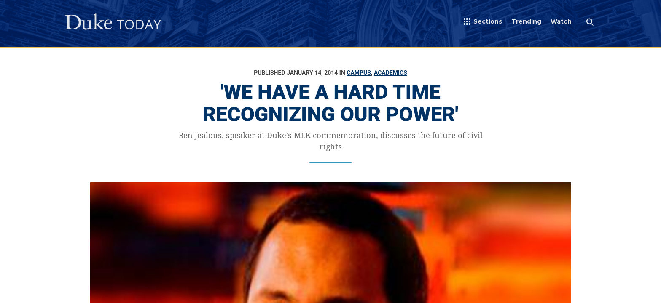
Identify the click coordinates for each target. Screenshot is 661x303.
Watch (561, 21)
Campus (359, 72)
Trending (526, 21)
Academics (390, 72)
